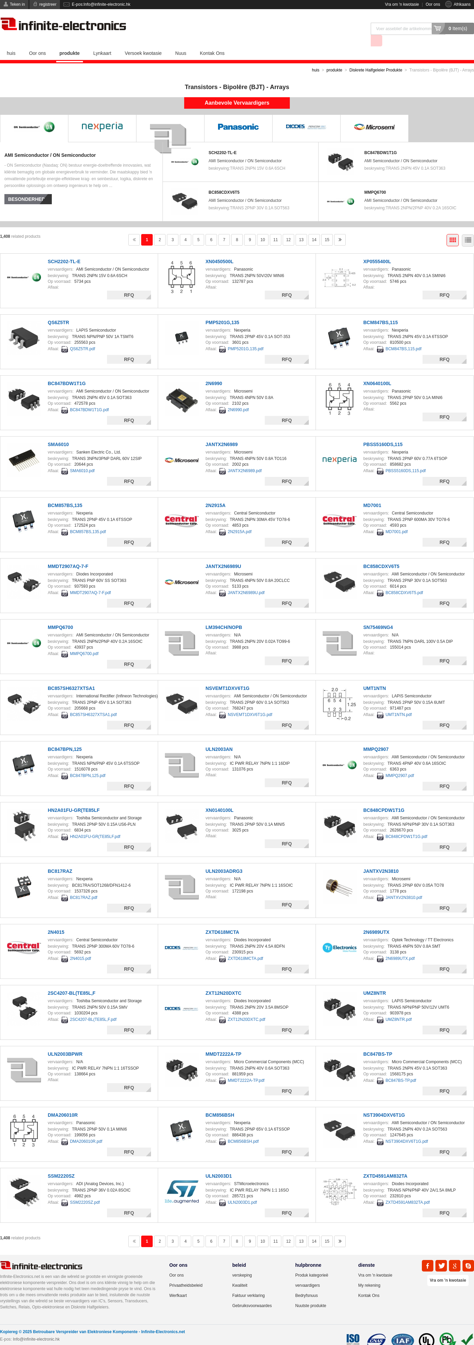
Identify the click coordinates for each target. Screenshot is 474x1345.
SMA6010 (58, 432)
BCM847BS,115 (380, 310)
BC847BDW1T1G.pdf (89, 397)
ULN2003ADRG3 (224, 859)
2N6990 (214, 371)
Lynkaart (102, 41)
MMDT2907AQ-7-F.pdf (90, 580)
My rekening (369, 1273)
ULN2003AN (219, 737)
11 (275, 227)
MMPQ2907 (376, 737)
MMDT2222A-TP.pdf (246, 1068)
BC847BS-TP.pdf (401, 1068)
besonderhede (28, 187)
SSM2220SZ (61, 1164)
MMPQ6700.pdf (84, 641)
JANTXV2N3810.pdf (404, 885)
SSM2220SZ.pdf (85, 1190)
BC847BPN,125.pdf (88, 763)
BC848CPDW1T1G (383, 798)
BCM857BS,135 (65, 493)
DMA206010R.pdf (86, 1129)
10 (262, 227)
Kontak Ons (212, 41)
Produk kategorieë (311, 1263)
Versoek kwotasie (143, 41)
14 (314, 227)
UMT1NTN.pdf (399, 702)
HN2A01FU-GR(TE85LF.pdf (95, 824)
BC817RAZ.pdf (84, 885)
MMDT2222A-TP (223, 1042)
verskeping (242, 1263)
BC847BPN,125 (65, 737)
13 (301, 227)
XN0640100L (377, 371)
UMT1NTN (374, 676)
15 (327, 227)
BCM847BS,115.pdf (404, 336)
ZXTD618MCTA (222, 920)
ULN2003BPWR (65, 1042)
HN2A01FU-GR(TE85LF (74, 798)
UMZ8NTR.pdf (399, 1007)
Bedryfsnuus (306, 1283)
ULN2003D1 (219, 1164)
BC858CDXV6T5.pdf (404, 580)
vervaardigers (307, 1273)
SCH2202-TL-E (223, 140)
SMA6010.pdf (82, 458)
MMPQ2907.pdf (400, 763)
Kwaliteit (239, 1273)
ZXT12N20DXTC (223, 981)
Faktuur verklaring (248, 1283)
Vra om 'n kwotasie (402, 4)
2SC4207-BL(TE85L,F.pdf (93, 1007)
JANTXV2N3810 (380, 859)
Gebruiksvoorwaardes (252, 1293)
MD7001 (372, 493)
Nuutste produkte (310, 1293)
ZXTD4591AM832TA (385, 1164)
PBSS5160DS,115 (383, 432)
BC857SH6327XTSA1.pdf (93, 702)
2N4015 (56, 920)
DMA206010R (63, 1103)
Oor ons (433, 4)
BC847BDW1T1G (380, 140)
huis (11, 41)
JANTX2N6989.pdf (245, 458)
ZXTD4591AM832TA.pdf (408, 1190)
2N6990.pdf (238, 397)
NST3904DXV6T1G (384, 1103)
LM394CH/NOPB (224, 615)
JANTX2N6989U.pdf (246, 580)
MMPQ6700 (375, 180)
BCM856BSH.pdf (243, 1129)
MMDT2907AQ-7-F (68, 554)
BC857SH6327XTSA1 (71, 676)
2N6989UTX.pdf (400, 946)
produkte (70, 41)
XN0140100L (220, 798)
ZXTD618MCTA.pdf (245, 946)
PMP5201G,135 (222, 310)
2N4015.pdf (80, 946)
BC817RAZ (60, 859)
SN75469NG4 (378, 615)
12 (288, 227)
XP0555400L (377, 249)
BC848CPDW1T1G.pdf (406, 824)
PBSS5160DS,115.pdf (406, 458)
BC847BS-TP (377, 1042)
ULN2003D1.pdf (242, 1190)
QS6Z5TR (58, 310)
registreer (48, 4)
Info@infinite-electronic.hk (36, 1327)
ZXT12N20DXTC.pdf (246, 1007)
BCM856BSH (220, 1103)
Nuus (181, 41)
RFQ (129, 283)
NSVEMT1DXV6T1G (228, 676)
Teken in (17, 4)
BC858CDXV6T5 (224, 180)
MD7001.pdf (397, 519)
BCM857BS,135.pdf (88, 519)
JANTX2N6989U (223, 554)
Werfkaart (178, 1283)
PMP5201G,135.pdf (245, 336)
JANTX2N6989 (222, 432)
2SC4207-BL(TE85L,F (71, 981)
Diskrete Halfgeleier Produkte (375, 58)
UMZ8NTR (374, 981)
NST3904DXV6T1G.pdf (407, 1129)
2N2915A (215, 493)
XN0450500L (220, 249)
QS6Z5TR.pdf (82, 336)
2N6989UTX (376, 920)
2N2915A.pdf (240, 519)
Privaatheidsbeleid (185, 1273)
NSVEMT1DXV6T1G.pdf (250, 702)
